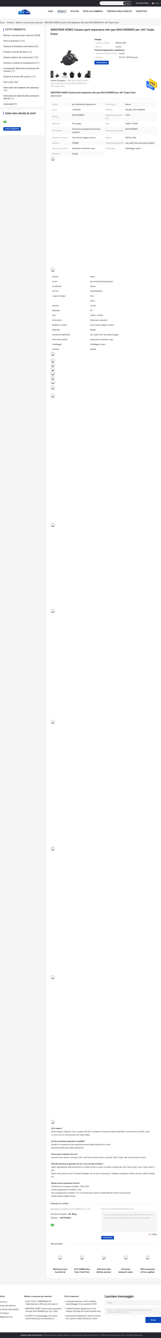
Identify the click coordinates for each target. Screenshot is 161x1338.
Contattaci (141, 11)
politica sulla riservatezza (31, 1335)
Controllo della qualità (119, 11)
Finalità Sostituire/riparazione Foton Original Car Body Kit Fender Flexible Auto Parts (83, 1310)
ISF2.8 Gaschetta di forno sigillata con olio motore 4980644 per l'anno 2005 (147, 1270)
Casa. (50, 11)
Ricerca (127, 3)
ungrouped (8, 104)
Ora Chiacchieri (142, 3)
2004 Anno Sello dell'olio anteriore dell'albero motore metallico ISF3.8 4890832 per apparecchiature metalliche (103, 1270)
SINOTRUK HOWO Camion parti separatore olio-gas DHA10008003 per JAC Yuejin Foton (70, 83)
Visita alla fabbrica (93, 11)
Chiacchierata (101, 63)
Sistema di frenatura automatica (18, 46)
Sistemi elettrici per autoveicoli (18, 57)
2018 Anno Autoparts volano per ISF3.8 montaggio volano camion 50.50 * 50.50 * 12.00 (125, 1270)
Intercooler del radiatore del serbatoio (21, 87)
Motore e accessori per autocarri (29, 22)
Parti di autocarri (11, 41)
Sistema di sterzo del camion (17, 76)
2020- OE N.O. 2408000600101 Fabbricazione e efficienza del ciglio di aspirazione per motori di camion (41, 1303)
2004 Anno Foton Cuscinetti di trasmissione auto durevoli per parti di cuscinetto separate (60, 1270)
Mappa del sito (6, 1317)
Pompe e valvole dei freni (15, 52)
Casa (2, 22)
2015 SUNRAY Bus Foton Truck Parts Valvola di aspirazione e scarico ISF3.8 (82, 1270)
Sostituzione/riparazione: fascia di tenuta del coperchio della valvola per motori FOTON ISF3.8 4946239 (83, 1317)
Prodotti (62, 11)
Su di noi (74, 11)
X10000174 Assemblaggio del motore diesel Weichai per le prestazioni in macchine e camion (41, 1317)
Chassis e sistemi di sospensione (19, 63)
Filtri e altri (8, 82)
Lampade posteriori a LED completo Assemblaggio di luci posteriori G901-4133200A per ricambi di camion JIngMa (83, 1303)
